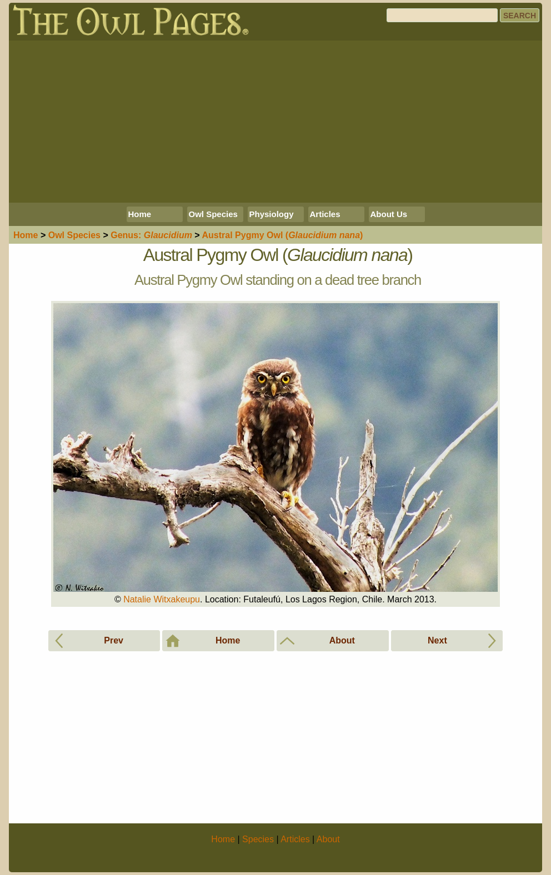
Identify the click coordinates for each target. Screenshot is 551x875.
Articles (325, 214)
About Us (389, 214)
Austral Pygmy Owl (282, 235)
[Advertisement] (275, 121)
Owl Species (213, 214)
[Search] (442, 15)
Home (140, 214)
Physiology (271, 214)
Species (74, 235)
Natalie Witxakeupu (161, 599)
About (328, 839)
